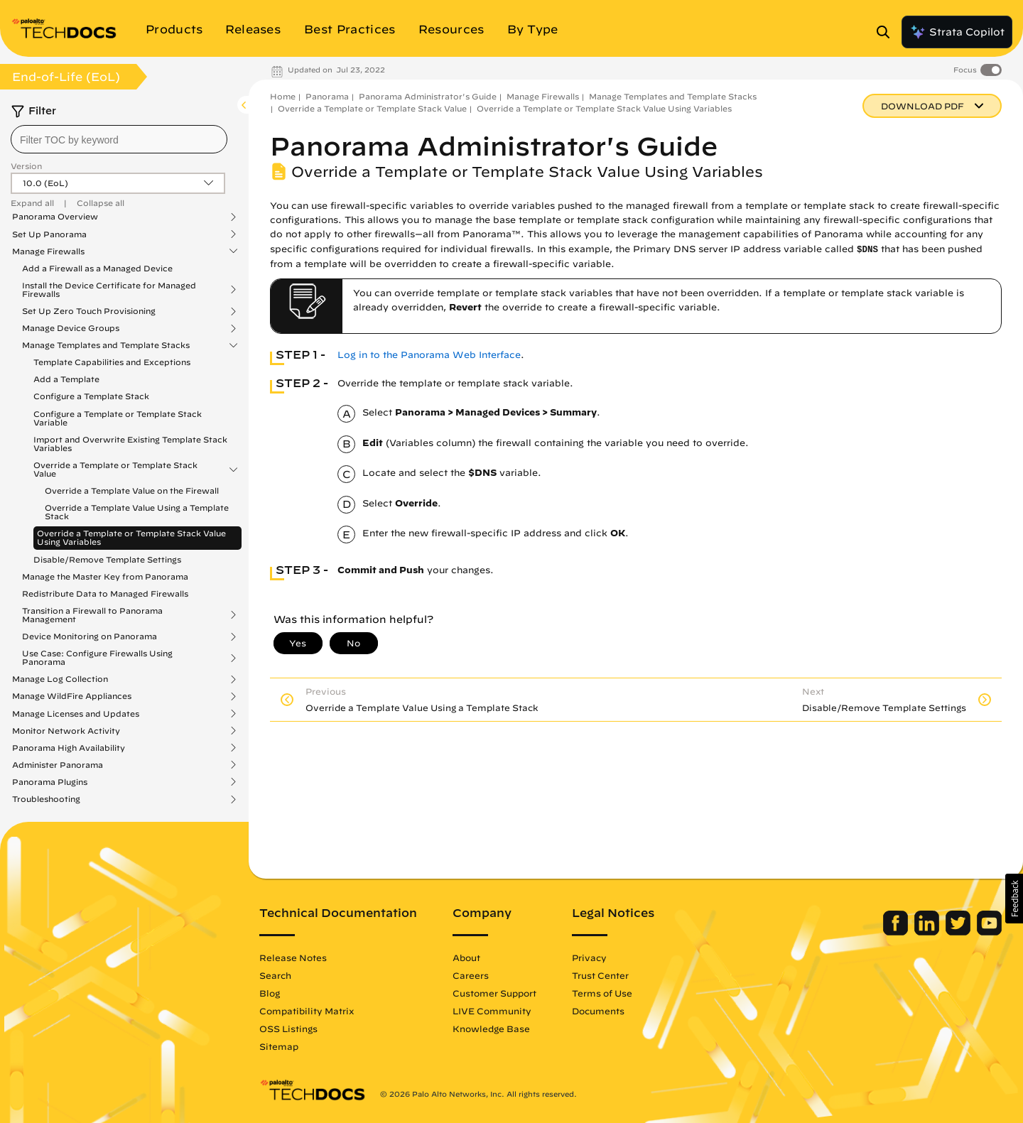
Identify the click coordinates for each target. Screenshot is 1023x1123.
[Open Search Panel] (887, 32)
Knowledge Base (491, 1029)
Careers (471, 975)
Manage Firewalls (48, 251)
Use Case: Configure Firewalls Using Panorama (97, 657)
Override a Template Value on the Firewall (132, 490)
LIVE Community (492, 1011)
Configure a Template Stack (91, 396)
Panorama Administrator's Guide (428, 96)
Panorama (327, 96)
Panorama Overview (55, 216)
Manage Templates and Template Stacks (106, 345)
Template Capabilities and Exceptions (111, 362)
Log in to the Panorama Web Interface (429, 354)
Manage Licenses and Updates (75, 714)
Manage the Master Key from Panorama (105, 576)
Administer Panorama (57, 765)
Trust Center (600, 975)
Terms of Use (602, 993)
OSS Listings (288, 1029)
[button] (1014, 898)
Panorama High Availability (68, 748)
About (466, 957)
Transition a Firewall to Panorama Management (92, 615)
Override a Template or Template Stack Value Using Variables (131, 537)
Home (283, 96)
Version (26, 165)
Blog (269, 993)
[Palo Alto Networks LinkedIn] (928, 932)
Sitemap (278, 1046)
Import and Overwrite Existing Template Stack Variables (130, 443)
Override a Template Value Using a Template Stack (137, 512)
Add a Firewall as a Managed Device (97, 268)
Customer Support (494, 993)
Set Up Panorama (49, 234)
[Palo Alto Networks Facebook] (897, 932)
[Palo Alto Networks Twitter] (959, 932)
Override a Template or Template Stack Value (115, 469)
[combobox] (119, 139)
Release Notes (293, 957)
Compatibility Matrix (306, 1011)
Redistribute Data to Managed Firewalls (105, 593)
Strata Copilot (957, 31)
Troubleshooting (46, 799)
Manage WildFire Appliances (71, 696)
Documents (598, 1011)
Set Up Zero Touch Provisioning (89, 311)
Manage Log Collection (60, 679)
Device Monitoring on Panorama (89, 636)
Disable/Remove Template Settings (107, 559)
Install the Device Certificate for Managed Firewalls (109, 289)
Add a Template (66, 379)
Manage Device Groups (70, 328)
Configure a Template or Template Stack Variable (117, 418)
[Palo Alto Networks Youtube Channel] (989, 932)
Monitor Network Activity (66, 731)
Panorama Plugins (49, 782)
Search (275, 975)
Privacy (589, 957)
